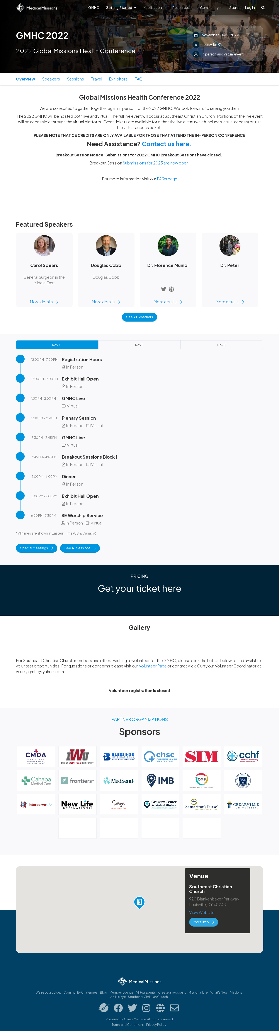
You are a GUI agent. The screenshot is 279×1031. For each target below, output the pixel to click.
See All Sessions (80, 548)
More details (44, 301)
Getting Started (121, 7)
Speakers (51, 78)
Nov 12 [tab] (221, 345)
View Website (201, 912)
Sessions (75, 78)
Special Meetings (36, 548)
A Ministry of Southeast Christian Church (139, 997)
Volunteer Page (153, 665)
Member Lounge (122, 992)
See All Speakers (139, 317)
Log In (250, 7)
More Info (203, 922)
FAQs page (167, 178)
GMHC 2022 (42, 35)
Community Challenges (80, 992)
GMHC (93, 7)
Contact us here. (166, 144)
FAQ (139, 78)
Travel (96, 78)
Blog (103, 992)
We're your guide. (48, 992)
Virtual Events (146, 992)
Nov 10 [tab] (56, 345)
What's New (218, 992)
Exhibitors (118, 78)
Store (233, 7)
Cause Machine (135, 1019)
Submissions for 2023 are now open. (156, 162)
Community (211, 7)
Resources (183, 7)
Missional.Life (198, 992)
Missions (236, 992)
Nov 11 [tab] (139, 345)
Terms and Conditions (128, 1024)
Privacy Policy (156, 1024)
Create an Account (172, 992)
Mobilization (154, 7)
